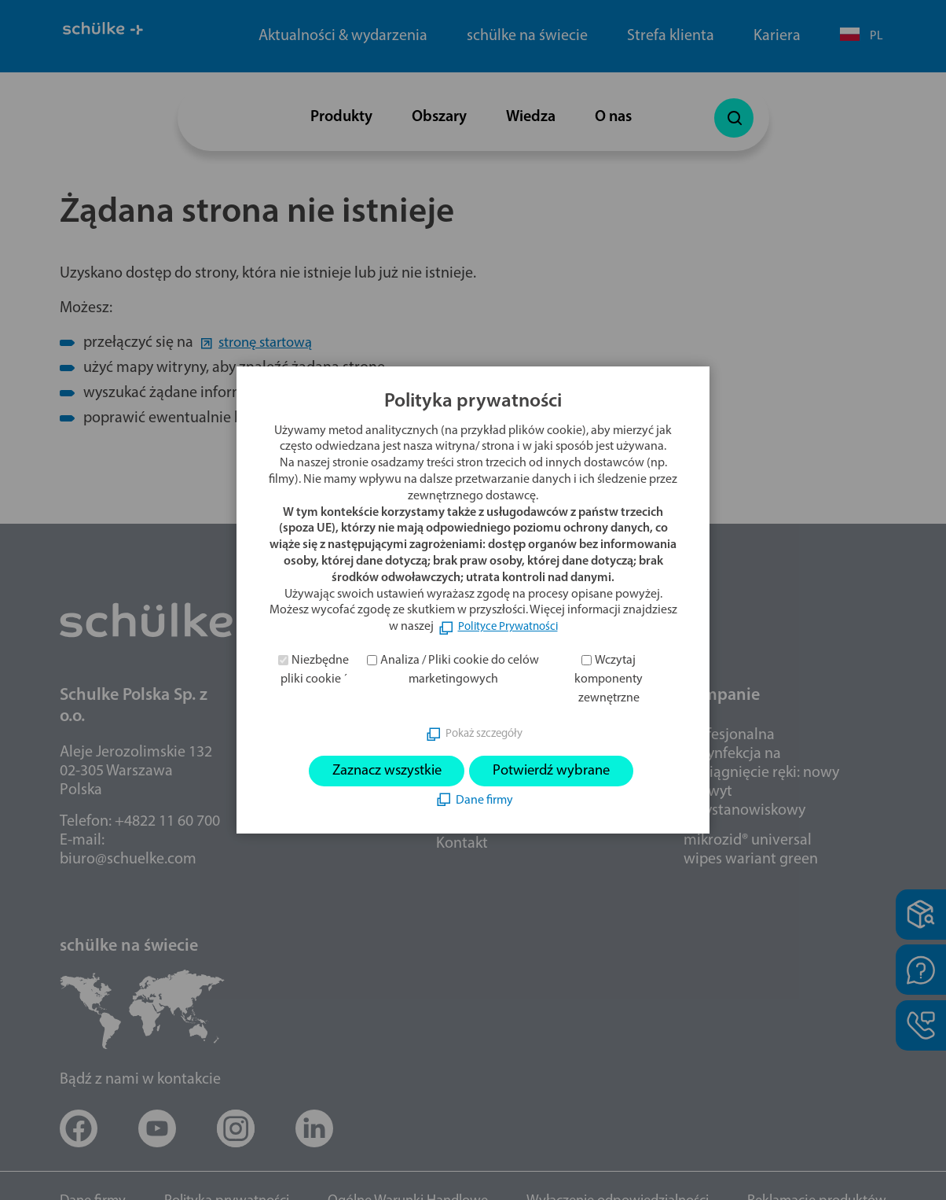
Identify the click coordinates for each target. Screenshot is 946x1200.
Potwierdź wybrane (558, 771)
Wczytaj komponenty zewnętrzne (608, 678)
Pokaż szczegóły (484, 733)
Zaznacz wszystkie (379, 771)
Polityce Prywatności (508, 626)
